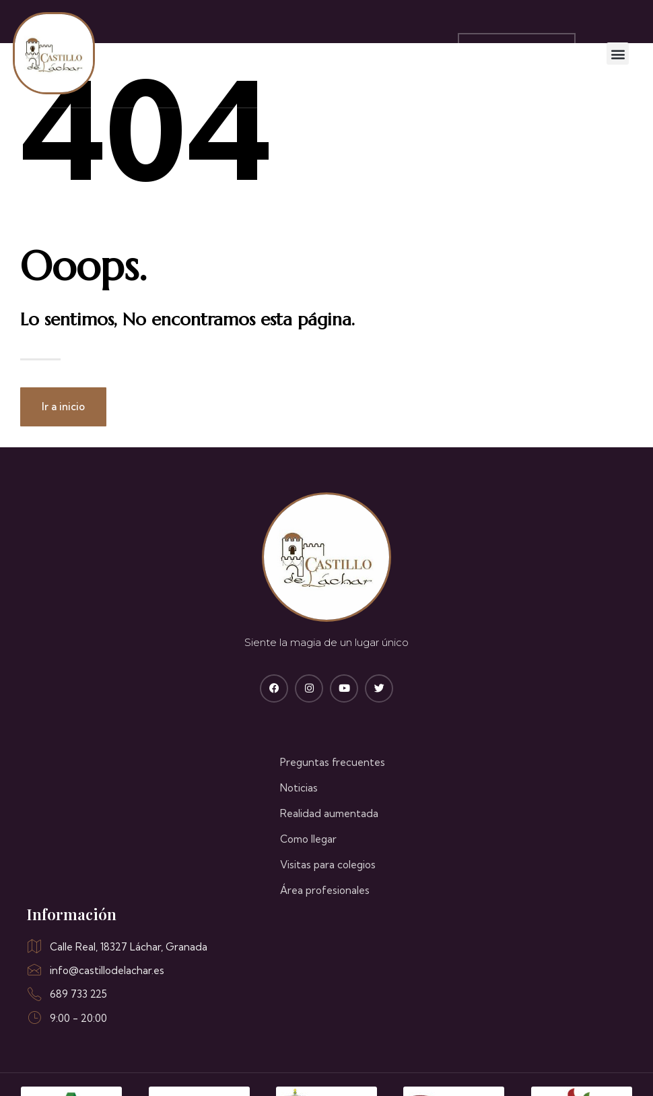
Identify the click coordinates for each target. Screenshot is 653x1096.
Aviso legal (385, 1067)
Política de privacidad (581, 1067)
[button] (622, 53)
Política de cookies (472, 1067)
